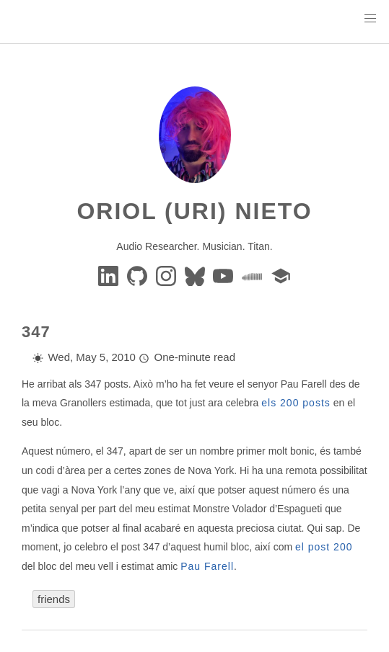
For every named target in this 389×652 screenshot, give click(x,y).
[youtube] (224, 275)
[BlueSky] (196, 275)
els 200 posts (296, 402)
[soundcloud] (253, 275)
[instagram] (167, 275)
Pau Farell (207, 566)
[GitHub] (138, 275)
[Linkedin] (109, 275)
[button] (370, 18)
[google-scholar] (281, 275)
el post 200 (324, 547)
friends (54, 599)
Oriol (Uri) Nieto (194, 211)
